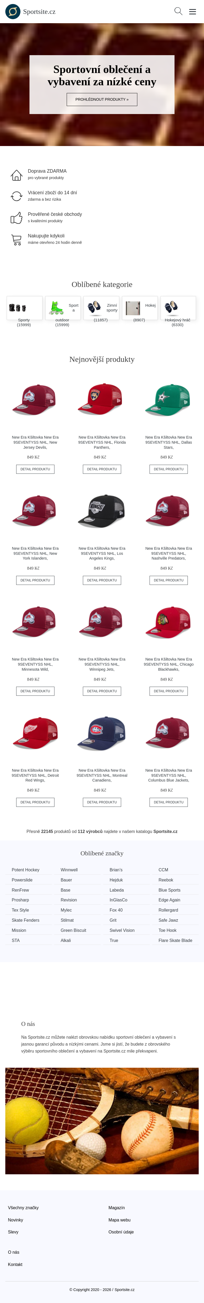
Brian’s (117, 870)
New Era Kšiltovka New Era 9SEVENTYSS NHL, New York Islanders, (35, 553)
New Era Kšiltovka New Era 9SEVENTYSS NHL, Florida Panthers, (102, 442)
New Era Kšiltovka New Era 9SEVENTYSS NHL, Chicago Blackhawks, (169, 664)
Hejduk (118, 880)
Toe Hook (170, 930)
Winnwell (70, 870)
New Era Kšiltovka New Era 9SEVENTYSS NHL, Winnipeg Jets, (102, 664)
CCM (166, 870)
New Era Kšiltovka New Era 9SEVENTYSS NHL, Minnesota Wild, (35, 664)
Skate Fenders (26, 920)
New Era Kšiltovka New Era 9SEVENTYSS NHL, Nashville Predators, (168, 553)
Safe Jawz (171, 920)
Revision (70, 900)
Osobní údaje (121, 1231)
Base (66, 890)
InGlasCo (120, 900)
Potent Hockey (26, 870)
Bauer (67, 880)
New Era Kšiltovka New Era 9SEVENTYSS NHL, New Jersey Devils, (35, 442)
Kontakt (15, 1264)
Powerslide (22, 880)
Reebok (168, 880)
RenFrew (20, 890)
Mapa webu (120, 1219)
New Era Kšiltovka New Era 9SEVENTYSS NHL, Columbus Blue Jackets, (168, 775)
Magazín (117, 1207)
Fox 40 (117, 910)
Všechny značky (23, 1207)
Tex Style (20, 910)
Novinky (15, 1219)
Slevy (13, 1231)
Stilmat (68, 920)
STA (16, 940)
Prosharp (20, 900)
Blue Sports (172, 890)
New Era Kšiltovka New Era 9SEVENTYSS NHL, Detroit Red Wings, (35, 775)
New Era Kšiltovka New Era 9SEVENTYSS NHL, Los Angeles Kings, (102, 553)
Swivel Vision (123, 930)
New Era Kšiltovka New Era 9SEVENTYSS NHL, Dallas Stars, (168, 442)
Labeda (118, 890)
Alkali (67, 940)
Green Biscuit (74, 930)
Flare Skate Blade (178, 940)
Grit (114, 920)
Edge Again (172, 900)
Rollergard (171, 910)
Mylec (67, 910)
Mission (19, 930)
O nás (13, 1251)
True (115, 940)
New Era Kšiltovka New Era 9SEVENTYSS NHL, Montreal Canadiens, (101, 775)
